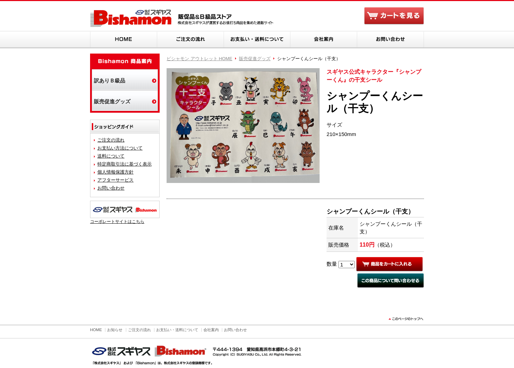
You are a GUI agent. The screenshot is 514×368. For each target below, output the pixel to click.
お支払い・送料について (257, 39)
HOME (123, 39)
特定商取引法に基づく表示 (124, 164)
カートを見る (394, 16)
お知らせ (114, 330)
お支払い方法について (120, 148)
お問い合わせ (390, 39)
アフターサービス (115, 180)
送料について (111, 156)
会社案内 (323, 39)
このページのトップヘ (405, 321)
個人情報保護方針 (115, 172)
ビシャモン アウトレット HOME (199, 58)
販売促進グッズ (255, 58)
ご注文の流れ (190, 39)
